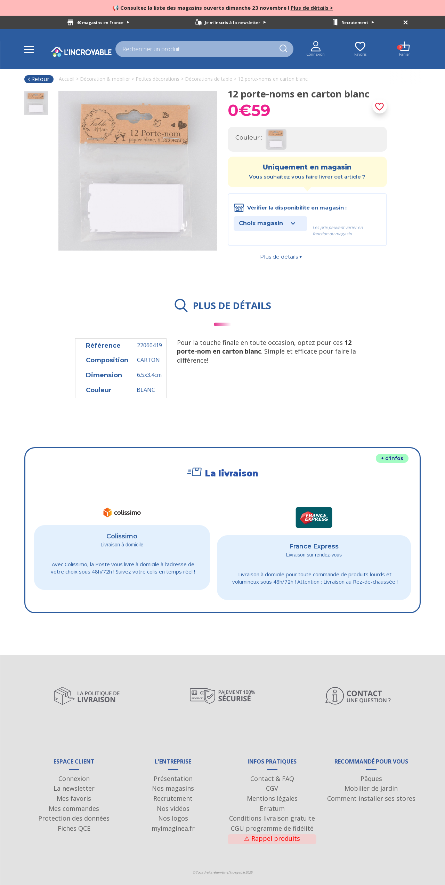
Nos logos (173, 818)
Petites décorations (157, 79)
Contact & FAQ (272, 778)
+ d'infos (392, 458)
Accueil (66, 79)
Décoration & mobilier (105, 79)
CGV (272, 788)
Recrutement (357, 22)
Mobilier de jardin (371, 788)
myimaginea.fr (173, 828)
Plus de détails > (312, 7)
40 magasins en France (103, 22)
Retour (38, 79)
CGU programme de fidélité (272, 828)
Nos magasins (173, 788)
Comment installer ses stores (371, 798)
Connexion (74, 778)
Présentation (173, 778)
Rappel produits (272, 838)
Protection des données (74, 818)
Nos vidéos (173, 808)
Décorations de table (208, 79)
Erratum (272, 808)
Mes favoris (74, 798)
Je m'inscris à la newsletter (235, 22)
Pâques (371, 778)
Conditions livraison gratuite (272, 818)
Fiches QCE (74, 828)
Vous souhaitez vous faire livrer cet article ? (307, 176)
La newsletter (74, 788)
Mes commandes (74, 808)
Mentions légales (272, 798)
